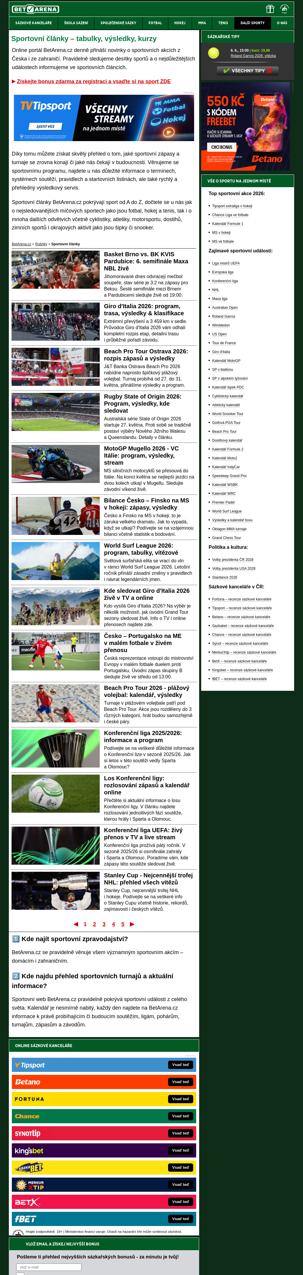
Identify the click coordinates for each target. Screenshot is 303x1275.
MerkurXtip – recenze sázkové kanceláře (244, 858)
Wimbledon (221, 531)
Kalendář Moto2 (224, 664)
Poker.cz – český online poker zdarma (52, 1184)
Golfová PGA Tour (226, 629)
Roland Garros (223, 522)
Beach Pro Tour (224, 638)
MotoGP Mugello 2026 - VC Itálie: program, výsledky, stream (141, 455)
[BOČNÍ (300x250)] (245, 375)
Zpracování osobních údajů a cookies (144, 1265)
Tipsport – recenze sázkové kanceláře (242, 814)
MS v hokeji (221, 439)
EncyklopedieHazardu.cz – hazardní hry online (141, 1122)
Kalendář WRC (224, 700)
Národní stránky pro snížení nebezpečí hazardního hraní (221, 1253)
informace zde (113, 1241)
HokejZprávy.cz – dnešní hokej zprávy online (57, 1139)
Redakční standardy (59, 1265)
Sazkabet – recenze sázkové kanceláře (243, 832)
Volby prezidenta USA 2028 (233, 775)
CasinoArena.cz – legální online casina (53, 1193)
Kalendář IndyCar (226, 673)
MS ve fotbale (223, 447)
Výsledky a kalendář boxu (232, 726)
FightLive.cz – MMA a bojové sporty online (55, 1122)
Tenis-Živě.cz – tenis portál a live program (55, 1148)
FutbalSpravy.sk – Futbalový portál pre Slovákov (143, 1175)
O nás (13, 1265)
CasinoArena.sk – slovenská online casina (138, 1184)
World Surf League (227, 717)
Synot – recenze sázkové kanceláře (240, 850)
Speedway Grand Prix (229, 682)
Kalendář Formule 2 (227, 655)
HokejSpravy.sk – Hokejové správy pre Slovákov (143, 1166)
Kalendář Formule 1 (227, 430)
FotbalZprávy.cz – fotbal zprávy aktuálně (54, 1131)
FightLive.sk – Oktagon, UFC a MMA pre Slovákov (144, 1157)
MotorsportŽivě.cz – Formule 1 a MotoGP (55, 1157)
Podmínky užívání (95, 1265)
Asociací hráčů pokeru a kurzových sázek (46, 1222)
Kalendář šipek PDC (228, 593)
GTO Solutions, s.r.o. (242, 1265)
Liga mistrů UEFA (226, 469)
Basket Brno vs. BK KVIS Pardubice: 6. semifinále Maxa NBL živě (146, 261)
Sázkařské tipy (223, 242)
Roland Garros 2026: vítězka (253, 262)
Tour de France (224, 549)
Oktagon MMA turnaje (229, 735)
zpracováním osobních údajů (70, 1081)
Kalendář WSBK (225, 691)
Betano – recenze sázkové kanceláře (241, 823)
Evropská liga (222, 478)
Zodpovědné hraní (252, 1216)
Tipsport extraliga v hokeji (232, 412)
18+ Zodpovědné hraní (198, 1265)
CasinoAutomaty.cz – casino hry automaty (138, 1131)
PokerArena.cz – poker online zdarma (52, 1175)
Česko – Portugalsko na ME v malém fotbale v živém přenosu (143, 643)
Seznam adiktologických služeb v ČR (123, 1253)
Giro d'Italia (221, 558)
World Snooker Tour (228, 620)
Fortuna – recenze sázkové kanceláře (241, 805)
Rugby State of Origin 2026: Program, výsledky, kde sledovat (143, 403)
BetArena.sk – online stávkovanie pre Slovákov (142, 1148)
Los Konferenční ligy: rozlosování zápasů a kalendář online (147, 785)
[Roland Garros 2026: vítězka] (217, 259)
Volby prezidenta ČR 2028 (232, 766)
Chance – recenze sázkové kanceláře (241, 841)
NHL (215, 496)
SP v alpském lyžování (230, 584)
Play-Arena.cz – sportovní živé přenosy (53, 1166)
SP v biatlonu (222, 576)
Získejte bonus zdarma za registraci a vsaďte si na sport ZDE (94, 81)
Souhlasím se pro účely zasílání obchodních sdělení (89, 1081)
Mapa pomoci (164, 1253)
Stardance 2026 (224, 783)
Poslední (133, 924)
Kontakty (31, 1265)
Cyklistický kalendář (227, 602)
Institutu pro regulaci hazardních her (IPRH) (153, 1216)
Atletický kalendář (226, 611)
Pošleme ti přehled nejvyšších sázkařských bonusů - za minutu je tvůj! (98, 1058)
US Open (219, 540)
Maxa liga (219, 505)
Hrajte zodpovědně (26, 1234)
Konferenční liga (225, 487)
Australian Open (225, 514)
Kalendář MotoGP (226, 567)
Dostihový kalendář (227, 646)
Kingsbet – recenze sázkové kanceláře (242, 876)
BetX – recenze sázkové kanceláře (239, 867)
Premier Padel (223, 708)
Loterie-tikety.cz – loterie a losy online (134, 1139)
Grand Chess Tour (226, 744)
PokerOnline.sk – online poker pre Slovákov (139, 1193)
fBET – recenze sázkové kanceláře (239, 885)
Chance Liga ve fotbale (230, 421)
